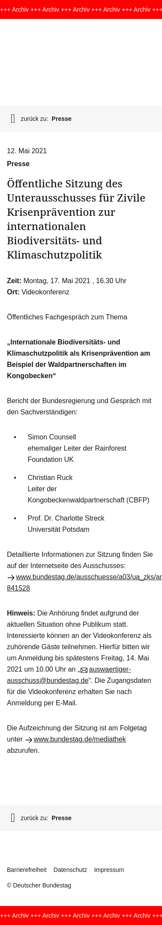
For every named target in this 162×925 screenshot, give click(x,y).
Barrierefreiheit (27, 869)
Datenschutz (70, 869)
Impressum (109, 869)
